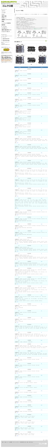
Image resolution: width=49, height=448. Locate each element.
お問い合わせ (31, 442)
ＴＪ (41, 83)
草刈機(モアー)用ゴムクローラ (6, 18)
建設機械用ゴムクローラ (6, 19)
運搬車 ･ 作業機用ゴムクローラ (6, 16)
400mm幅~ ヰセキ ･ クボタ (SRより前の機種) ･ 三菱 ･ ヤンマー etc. (34, 14)
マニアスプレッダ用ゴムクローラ (6, 23)
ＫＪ (41, 340)
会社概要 (10, 442)
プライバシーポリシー (16, 442)
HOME (15, 14)
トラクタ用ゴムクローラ (6, 14)
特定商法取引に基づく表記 (24, 442)
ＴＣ (41, 78)
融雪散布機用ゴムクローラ (6, 25)
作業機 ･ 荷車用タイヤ (6, 30)
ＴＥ (41, 375)
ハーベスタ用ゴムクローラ (6, 13)
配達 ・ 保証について (5, 442)
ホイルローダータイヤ (6, 32)
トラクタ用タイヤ (6, 28)
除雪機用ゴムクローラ (6, 21)
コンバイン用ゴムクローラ (6, 11)
